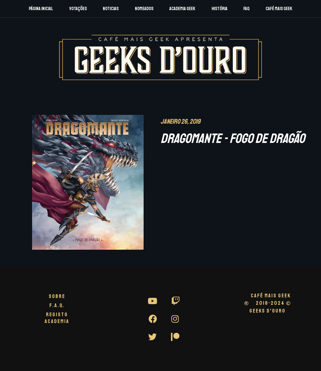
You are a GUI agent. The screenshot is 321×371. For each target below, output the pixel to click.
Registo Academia (57, 317)
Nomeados (144, 8)
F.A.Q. (57, 305)
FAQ (246, 8)
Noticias (111, 8)
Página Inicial (41, 8)
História (219, 8)
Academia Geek (182, 8)
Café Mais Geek (279, 8)
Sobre (57, 296)
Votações (78, 8)
